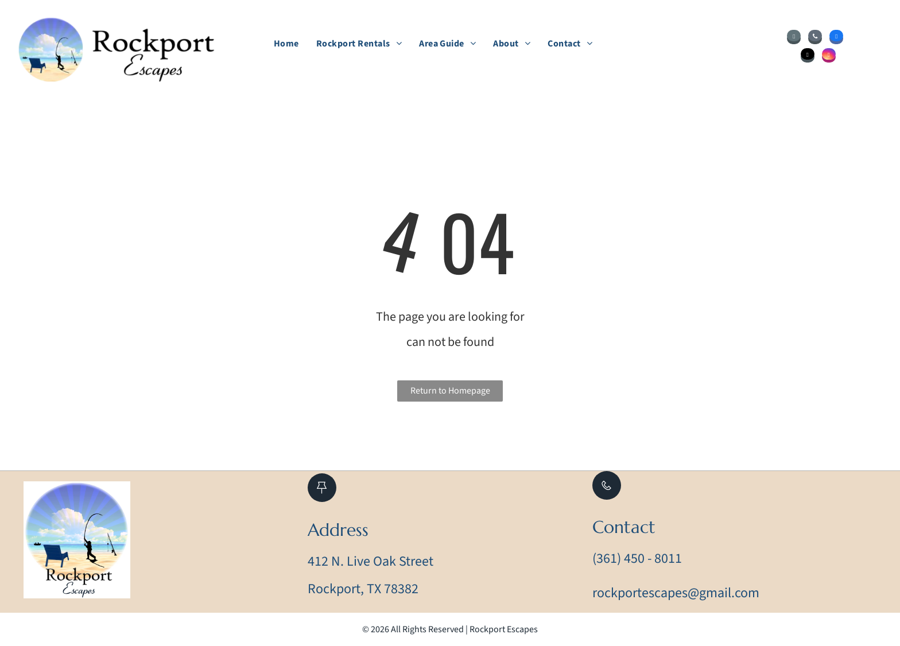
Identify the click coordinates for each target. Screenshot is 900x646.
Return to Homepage (450, 390)
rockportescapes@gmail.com (675, 593)
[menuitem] (286, 44)
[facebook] (836, 38)
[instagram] (829, 56)
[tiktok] (807, 56)
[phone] (815, 38)
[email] (794, 38)
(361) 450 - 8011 (637, 558)
